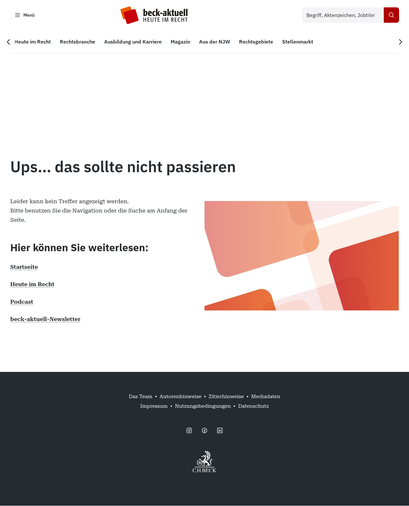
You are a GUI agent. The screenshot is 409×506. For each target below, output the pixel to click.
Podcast (21, 301)
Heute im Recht (32, 284)
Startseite (24, 266)
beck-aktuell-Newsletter (45, 319)
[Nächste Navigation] (400, 42)
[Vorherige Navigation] (9, 42)
